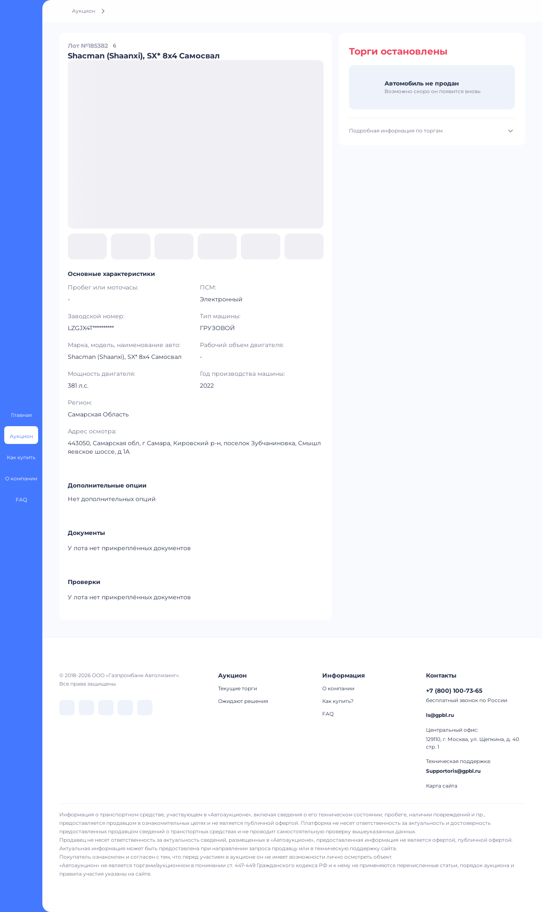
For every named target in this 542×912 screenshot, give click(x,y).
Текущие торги (237, 688)
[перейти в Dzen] (105, 707)
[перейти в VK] (67, 707)
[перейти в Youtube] (144, 707)
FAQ (328, 714)
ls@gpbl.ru (440, 715)
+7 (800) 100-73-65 (454, 690)
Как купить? (338, 701)
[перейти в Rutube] (125, 707)
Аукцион (83, 11)
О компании (338, 688)
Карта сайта (441, 786)
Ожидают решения (243, 701)
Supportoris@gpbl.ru (453, 771)
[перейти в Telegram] (86, 707)
